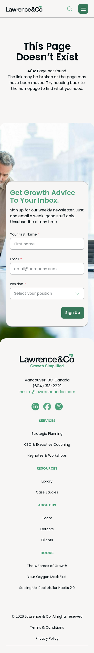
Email (14, 259)
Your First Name (23, 234)
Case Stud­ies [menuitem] (47, 492)
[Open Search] (70, 9)
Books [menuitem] (47, 552)
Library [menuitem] (47, 481)
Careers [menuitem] (47, 529)
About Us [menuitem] (47, 505)
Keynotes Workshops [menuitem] (47, 455)
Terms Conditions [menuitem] (47, 627)
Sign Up (72, 312)
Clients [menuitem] (47, 540)
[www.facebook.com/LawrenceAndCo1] (47, 406)
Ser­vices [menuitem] (47, 420)
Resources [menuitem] (47, 468)
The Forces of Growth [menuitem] (47, 565)
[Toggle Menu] (83, 9)
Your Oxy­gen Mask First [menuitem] (47, 576)
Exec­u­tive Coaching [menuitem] (47, 444)
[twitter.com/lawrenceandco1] (59, 406)
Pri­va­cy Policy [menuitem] (47, 638)
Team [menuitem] (47, 518)
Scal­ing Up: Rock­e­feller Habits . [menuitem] (47, 587)
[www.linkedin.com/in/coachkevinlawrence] (35, 406)
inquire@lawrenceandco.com (47, 392)
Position (16, 284)
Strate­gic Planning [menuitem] (47, 433)
